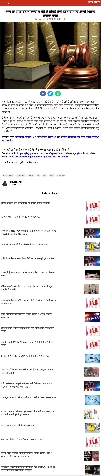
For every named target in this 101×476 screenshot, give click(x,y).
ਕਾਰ (38, 175)
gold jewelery (8, 175)
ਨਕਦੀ (52, 175)
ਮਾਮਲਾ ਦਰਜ (61, 175)
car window (21, 175)
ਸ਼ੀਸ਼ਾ (44, 175)
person (31, 175)
